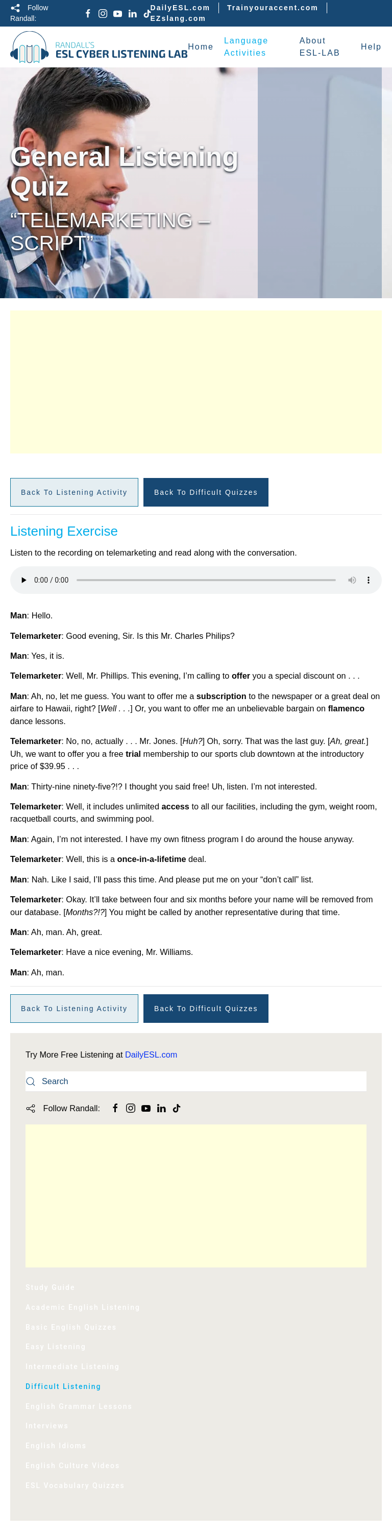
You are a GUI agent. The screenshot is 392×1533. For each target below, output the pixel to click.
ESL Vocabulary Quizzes (75, 1485)
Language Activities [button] (246, 46)
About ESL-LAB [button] (320, 46)
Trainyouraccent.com (272, 8)
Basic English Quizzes (71, 1327)
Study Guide (50, 1287)
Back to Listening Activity (74, 492)
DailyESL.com (180, 8)
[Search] (196, 1081)
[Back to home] (99, 47)
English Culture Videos (73, 1466)
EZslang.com (178, 18)
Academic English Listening (83, 1307)
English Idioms (56, 1446)
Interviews (47, 1426)
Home (201, 46)
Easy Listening (56, 1347)
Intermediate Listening (73, 1366)
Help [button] (371, 46)
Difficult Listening (64, 1386)
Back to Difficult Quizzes (206, 492)
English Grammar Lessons (79, 1406)
